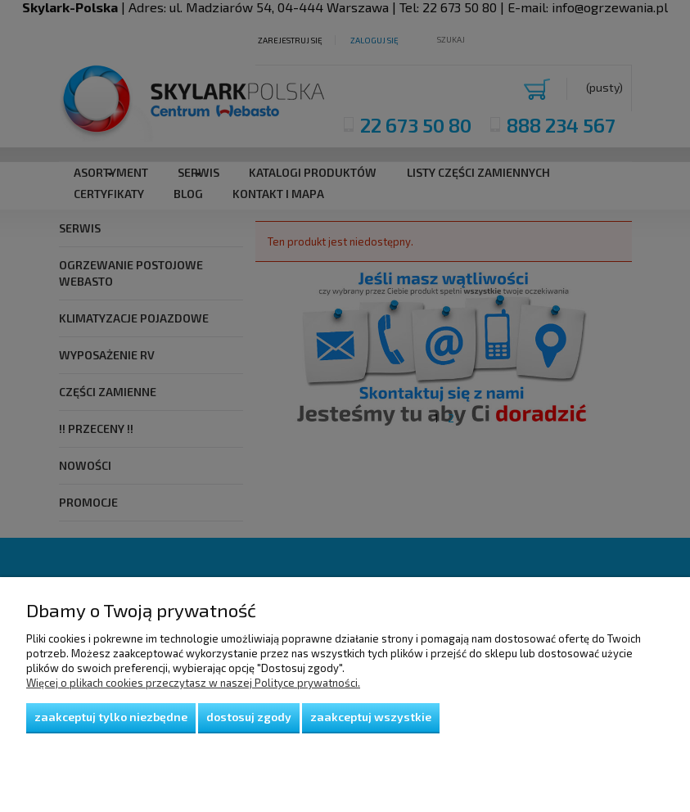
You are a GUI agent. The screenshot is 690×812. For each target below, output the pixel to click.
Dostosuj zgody (248, 717)
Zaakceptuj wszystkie (370, 717)
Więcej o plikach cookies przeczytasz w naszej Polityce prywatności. (193, 682)
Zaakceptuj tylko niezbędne (110, 717)
